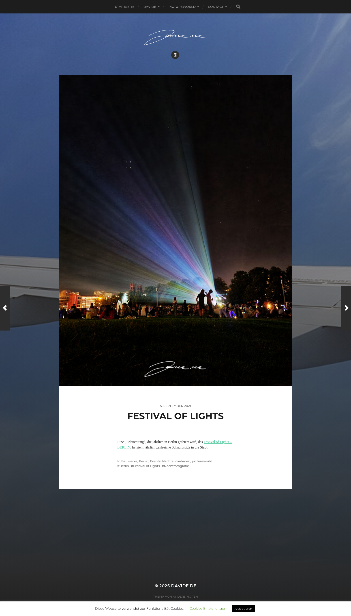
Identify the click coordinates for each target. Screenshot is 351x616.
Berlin (143, 461)
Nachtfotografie (176, 466)
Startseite (124, 7)
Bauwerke (129, 461)
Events (155, 461)
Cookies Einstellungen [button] (207, 608)
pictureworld (182, 7)
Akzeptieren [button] (243, 608)
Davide (149, 7)
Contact (215, 7)
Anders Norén (185, 596)
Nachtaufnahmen (176, 461)
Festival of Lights (146, 466)
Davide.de (183, 585)
